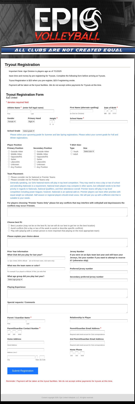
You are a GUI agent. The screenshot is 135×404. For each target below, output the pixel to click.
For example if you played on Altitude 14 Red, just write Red (26, 271)
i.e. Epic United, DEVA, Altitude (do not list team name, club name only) (30, 261)
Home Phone (76, 350)
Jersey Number (77, 251)
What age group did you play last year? (25, 276)
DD (109, 113)
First (8, 114)
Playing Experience (16, 287)
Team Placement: (15, 174)
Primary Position (29, 148)
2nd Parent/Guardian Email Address (87, 339)
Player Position (14, 145)
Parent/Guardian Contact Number (23, 328)
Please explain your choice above (23, 236)
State (37, 360)
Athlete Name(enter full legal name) (25, 107)
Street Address (12, 345)
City (8, 360)
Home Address (14, 339)
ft (50, 124)
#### (19, 334)
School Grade (21, 131)
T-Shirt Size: (76, 145)
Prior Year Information (17, 251)
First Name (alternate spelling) (94, 107)
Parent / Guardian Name (19, 317)
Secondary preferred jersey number (86, 277)
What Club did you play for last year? (24, 255)
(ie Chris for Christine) (77, 113)
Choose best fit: (14, 222)
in (53, 124)
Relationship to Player (80, 317)
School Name (77, 118)
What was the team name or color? (23, 265)
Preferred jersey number (81, 269)
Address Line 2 (12, 352)
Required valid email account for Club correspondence (87, 334)
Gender (32, 118)
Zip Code (42, 360)
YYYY (114, 113)
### (9, 334)
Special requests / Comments (21, 302)
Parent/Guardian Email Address (85, 328)
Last (32, 114)
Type (78, 148)
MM (105, 113)
